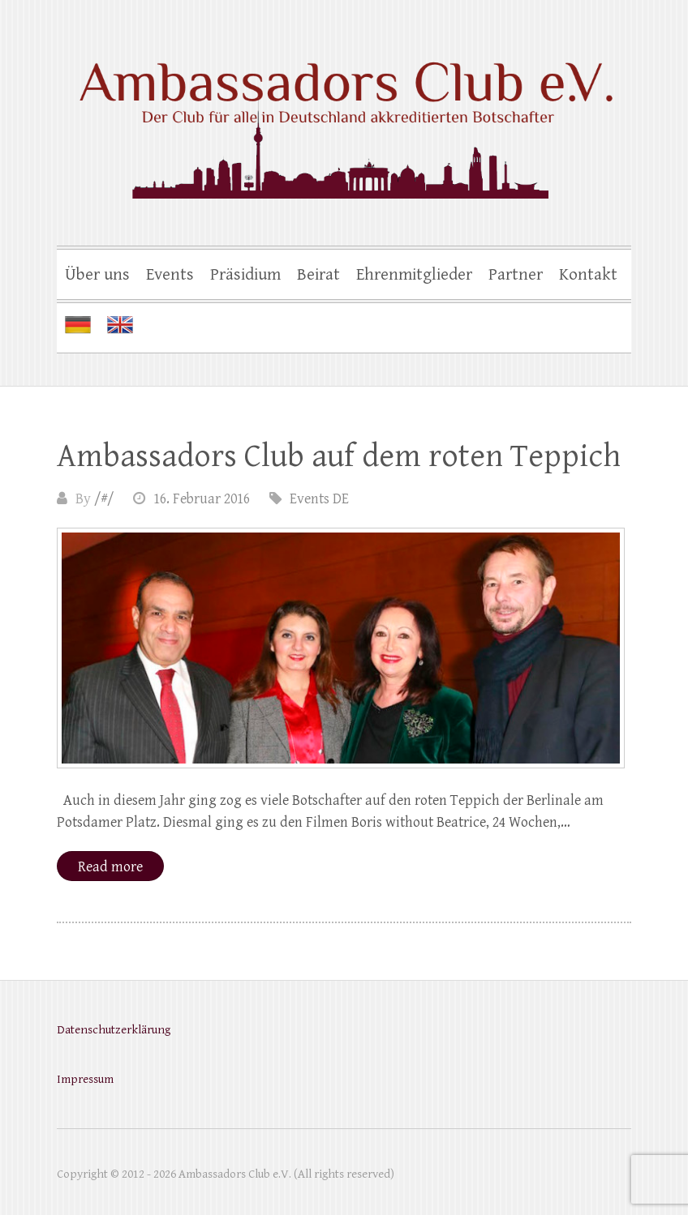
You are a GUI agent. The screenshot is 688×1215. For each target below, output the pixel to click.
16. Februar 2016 (201, 498)
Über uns (97, 274)
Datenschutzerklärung (113, 1030)
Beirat (318, 274)
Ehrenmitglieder (414, 274)
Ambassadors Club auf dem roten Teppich (339, 456)
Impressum (85, 1079)
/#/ (104, 498)
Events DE (319, 498)
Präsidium (245, 274)
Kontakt (588, 274)
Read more (110, 866)
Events (170, 274)
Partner (515, 274)
